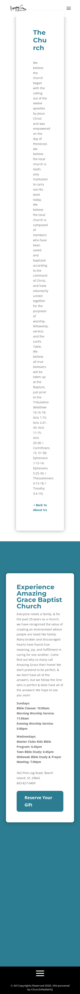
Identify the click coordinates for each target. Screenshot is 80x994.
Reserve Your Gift (38, 801)
